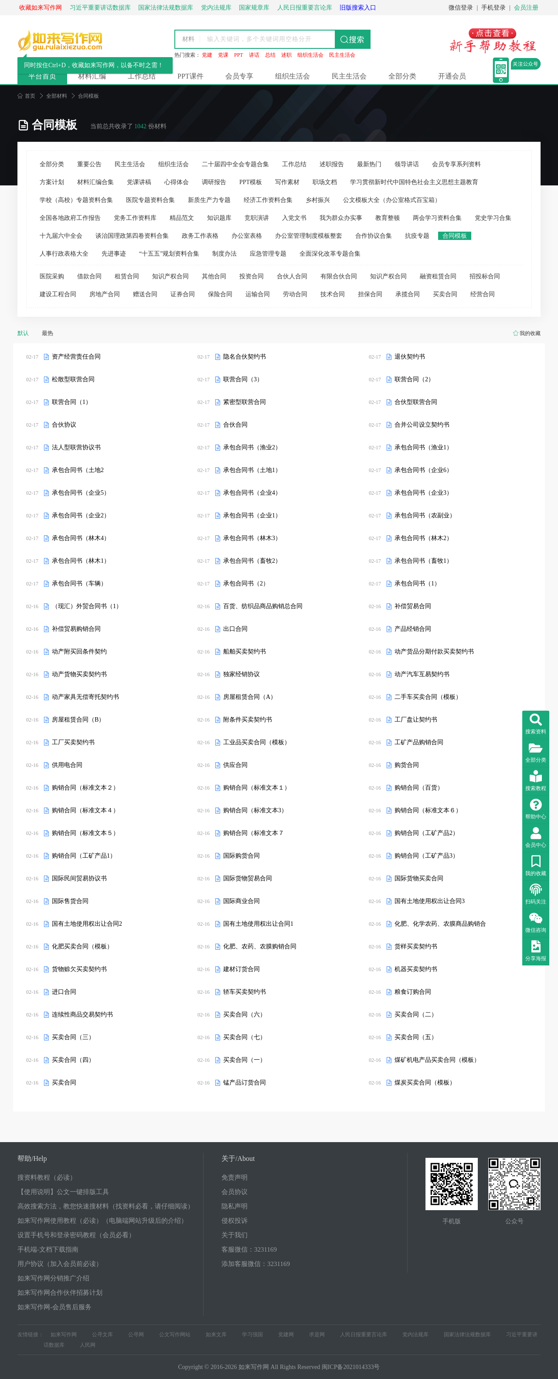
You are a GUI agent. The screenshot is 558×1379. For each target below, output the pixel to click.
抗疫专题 (417, 236)
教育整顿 (387, 218)
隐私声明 (234, 1206)
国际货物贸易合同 (247, 878)
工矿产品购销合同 (419, 742)
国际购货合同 (241, 855)
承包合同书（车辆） (79, 583)
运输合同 (257, 294)
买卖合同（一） (244, 1060)
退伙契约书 (410, 356)
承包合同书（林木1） (81, 561)
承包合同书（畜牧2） (252, 561)
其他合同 (214, 276)
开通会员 (452, 76)
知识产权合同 (170, 276)
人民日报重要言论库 (363, 1334)
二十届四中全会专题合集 (235, 164)
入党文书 (294, 218)
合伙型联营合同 (416, 402)
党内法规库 (415, 1334)
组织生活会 (310, 55)
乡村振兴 (318, 200)
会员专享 (239, 76)
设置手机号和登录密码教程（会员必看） (76, 1235)
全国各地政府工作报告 (70, 218)
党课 (223, 55)
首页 (26, 96)
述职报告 (332, 164)
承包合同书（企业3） (424, 492)
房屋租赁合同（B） (78, 719)
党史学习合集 (493, 218)
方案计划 (52, 182)
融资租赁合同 (438, 276)
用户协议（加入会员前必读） (59, 1263)
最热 (47, 333)
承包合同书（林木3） (252, 538)
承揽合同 (407, 294)
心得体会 (176, 182)
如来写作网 (64, 1334)
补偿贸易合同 (413, 606)
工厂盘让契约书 (416, 719)
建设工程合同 (58, 294)
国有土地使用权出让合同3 (430, 901)
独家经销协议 (241, 674)
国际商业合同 (241, 901)
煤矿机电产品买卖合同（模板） (437, 1060)
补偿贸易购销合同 (76, 629)
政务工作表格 (200, 236)
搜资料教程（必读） (46, 1177)
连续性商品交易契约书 (82, 1014)
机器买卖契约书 (416, 969)
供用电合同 (67, 765)
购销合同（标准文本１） (256, 787)
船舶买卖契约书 (244, 651)
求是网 (317, 1334)
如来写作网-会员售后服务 (54, 1307)
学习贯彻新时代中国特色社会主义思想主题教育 (414, 182)
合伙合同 (235, 424)
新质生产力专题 (209, 200)
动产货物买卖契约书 (79, 674)
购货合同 (407, 765)
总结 (270, 55)
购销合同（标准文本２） (85, 787)
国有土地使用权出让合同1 (258, 923)
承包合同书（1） (417, 583)
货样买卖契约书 (416, 946)
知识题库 (219, 218)
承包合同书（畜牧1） (424, 561)
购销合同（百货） (419, 787)
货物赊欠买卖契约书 (79, 969)
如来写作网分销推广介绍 (53, 1278)
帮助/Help (32, 1158)
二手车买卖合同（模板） (428, 697)
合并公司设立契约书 (422, 424)
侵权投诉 (234, 1220)
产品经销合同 (413, 629)
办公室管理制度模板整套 (308, 236)
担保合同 (370, 294)
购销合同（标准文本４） (85, 810)
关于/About (238, 1158)
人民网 (87, 1345)
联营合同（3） (243, 379)
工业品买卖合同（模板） (256, 742)
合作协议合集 (373, 236)
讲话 (254, 55)
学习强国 (252, 1334)
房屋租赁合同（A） (249, 697)
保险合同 (220, 294)
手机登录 (493, 7)
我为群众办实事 (341, 218)
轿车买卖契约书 (244, 992)
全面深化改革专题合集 (330, 253)
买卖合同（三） (73, 1037)
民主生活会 (342, 55)
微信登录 (461, 7)
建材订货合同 (241, 969)
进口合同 (64, 992)
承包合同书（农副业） (425, 515)
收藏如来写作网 (40, 7)
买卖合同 (445, 294)
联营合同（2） (414, 379)
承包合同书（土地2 (78, 470)
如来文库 (216, 1334)
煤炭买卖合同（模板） (425, 1082)
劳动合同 (295, 294)
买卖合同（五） (416, 1037)
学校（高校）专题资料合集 (76, 200)
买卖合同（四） (73, 1060)
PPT (238, 55)
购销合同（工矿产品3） (427, 855)
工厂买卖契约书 (73, 742)
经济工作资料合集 (268, 200)
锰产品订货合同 (244, 1082)
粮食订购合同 (413, 992)
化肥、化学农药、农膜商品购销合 (440, 923)
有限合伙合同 (338, 276)
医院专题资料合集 (150, 200)
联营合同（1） (72, 402)
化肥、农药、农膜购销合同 (259, 946)
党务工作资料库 (135, 218)
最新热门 (369, 164)
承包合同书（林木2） (424, 538)
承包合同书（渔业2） (252, 447)
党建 (207, 55)
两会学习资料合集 (437, 218)
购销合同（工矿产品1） (84, 855)
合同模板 (454, 236)
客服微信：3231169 (249, 1249)
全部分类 (402, 76)
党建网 (286, 1334)
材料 (188, 39)
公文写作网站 (175, 1334)
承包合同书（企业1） (252, 515)
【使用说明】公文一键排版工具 (63, 1191)
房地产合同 (104, 294)
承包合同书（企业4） (252, 492)
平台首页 (42, 76)
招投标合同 (485, 276)
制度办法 (224, 253)
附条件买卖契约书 (247, 719)
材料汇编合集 (95, 182)
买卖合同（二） (416, 1014)
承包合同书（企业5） (81, 492)
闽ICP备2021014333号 (351, 1367)
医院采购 (52, 276)
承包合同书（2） (246, 583)
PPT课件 (190, 76)
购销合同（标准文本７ (253, 833)
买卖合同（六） (244, 1014)
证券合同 (182, 294)
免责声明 (234, 1177)
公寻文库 (102, 1334)
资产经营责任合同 (76, 356)
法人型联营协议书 (76, 447)
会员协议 (234, 1191)
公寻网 (136, 1334)
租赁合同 (127, 276)
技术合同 (332, 294)
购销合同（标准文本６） (428, 810)
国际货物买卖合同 (419, 878)
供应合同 (235, 765)
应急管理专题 (268, 253)
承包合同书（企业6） (424, 470)
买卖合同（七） (244, 1037)
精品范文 (182, 218)
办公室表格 (246, 236)
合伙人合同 (292, 276)
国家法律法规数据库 (467, 1334)
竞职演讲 (257, 218)
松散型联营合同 (73, 379)
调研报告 (214, 182)
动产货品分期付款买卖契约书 (434, 651)
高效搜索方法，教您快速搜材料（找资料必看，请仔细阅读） (105, 1206)
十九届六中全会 (61, 236)
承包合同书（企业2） (81, 515)
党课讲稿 (139, 182)
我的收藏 (530, 333)
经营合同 (482, 294)
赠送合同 (145, 294)
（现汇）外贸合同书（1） (87, 606)
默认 (23, 333)
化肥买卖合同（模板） (82, 946)
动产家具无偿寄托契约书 (85, 697)
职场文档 (325, 182)
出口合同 (235, 629)
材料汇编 (92, 76)
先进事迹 (114, 253)
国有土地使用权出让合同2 (87, 923)
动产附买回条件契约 (79, 651)
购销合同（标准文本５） (85, 833)
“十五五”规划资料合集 (169, 253)
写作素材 (287, 182)
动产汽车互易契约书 (422, 674)
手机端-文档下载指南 (47, 1249)
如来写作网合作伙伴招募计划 (59, 1292)
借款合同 (89, 276)
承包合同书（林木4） (81, 538)
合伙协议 (64, 424)
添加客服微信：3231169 (255, 1263)
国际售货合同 (70, 901)
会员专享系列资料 (456, 164)
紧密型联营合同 (244, 402)
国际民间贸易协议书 (79, 878)
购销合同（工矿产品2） (427, 833)
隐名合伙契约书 (244, 356)
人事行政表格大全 (64, 253)
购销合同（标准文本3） (255, 810)
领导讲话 (407, 164)
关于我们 (234, 1235)
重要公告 (89, 164)
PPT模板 (250, 182)
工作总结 (142, 76)
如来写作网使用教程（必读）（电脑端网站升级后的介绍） (102, 1220)
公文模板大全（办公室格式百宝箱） (392, 200)
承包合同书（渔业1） (424, 447)
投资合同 (251, 276)
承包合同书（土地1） (252, 470)
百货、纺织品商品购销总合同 (263, 606)
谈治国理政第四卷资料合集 (132, 236)
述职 (286, 55)
